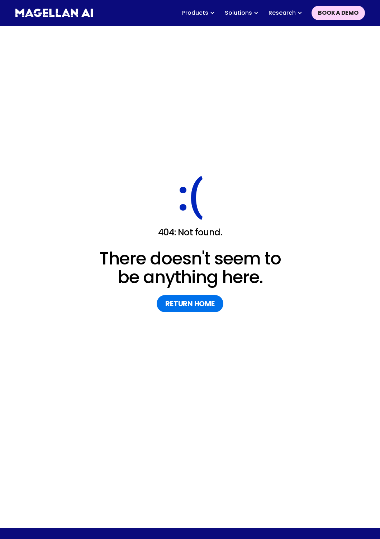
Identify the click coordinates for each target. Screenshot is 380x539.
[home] (54, 13)
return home (189, 304)
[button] (198, 13)
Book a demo (338, 13)
